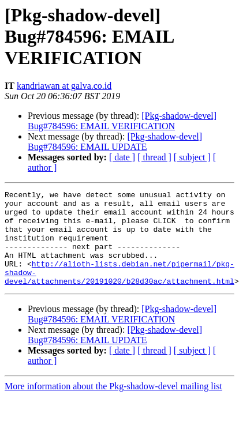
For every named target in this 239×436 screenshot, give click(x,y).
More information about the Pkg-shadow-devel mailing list (113, 405)
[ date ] (122, 157)
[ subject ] (192, 157)
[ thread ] (154, 157)
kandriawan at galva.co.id (64, 86)
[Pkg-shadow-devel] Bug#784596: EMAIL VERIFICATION (122, 121)
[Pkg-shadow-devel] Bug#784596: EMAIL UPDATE (115, 141)
